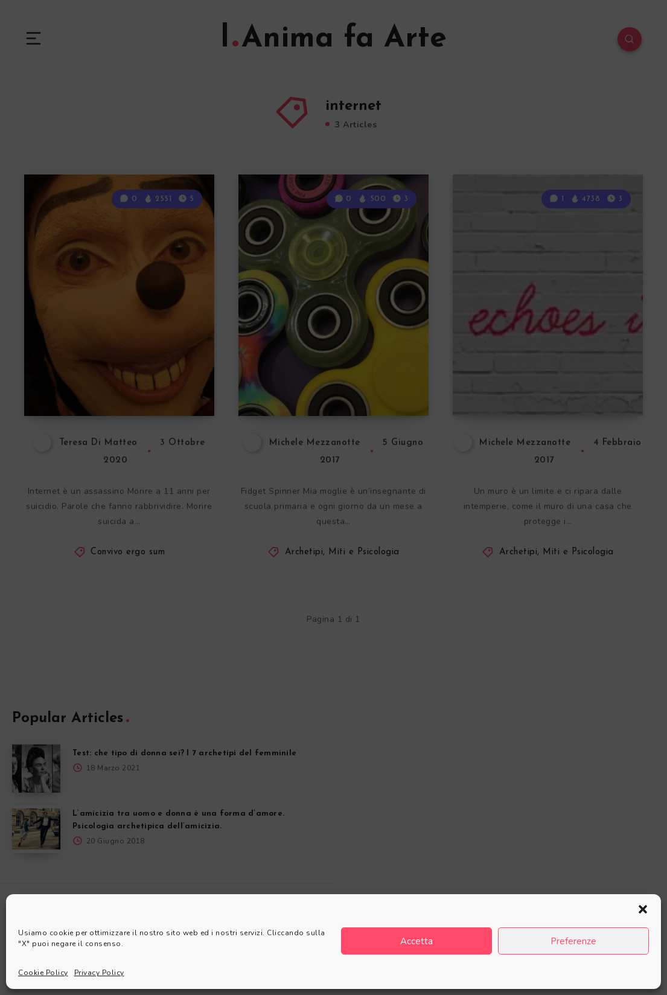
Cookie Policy (43, 972)
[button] (643, 909)
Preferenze (573, 941)
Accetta (416, 941)
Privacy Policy (99, 972)
